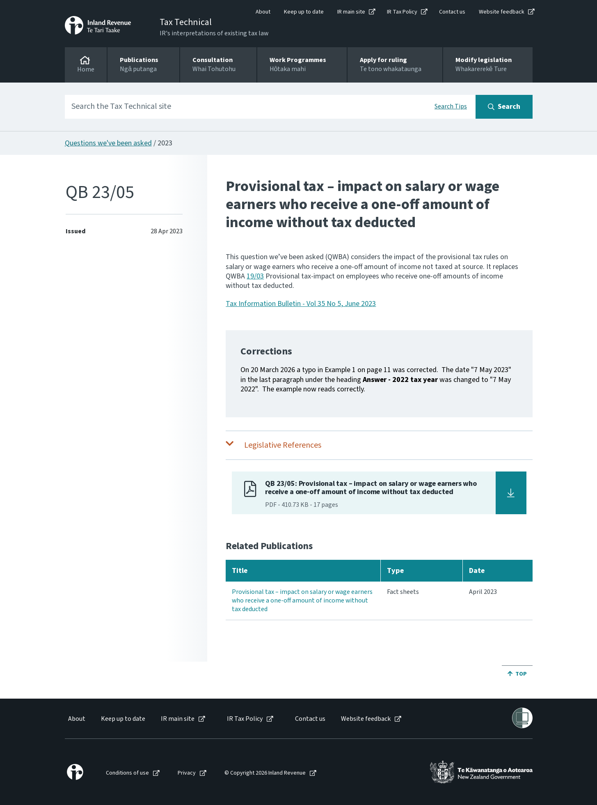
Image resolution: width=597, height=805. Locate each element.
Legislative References (282, 445)
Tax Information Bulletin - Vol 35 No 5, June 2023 (301, 304)
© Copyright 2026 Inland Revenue (265, 773)
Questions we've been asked (108, 143)
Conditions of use (127, 773)
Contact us (452, 12)
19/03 (255, 276)
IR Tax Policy (402, 12)
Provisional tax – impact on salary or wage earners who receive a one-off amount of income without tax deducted (302, 600)
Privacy (187, 773)
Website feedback (501, 12)
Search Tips (451, 106)
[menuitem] (76, 719)
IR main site (351, 12)
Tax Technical (186, 22)
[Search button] (504, 107)
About (263, 12)
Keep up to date (304, 12)
